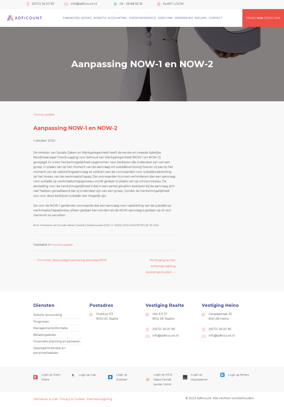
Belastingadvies (44, 335)
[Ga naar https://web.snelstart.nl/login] (123, 378)
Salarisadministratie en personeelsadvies (49, 351)
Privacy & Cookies (72, 400)
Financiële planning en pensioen (56, 342)
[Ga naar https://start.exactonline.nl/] (48, 378)
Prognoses (41, 322)
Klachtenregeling (99, 400)
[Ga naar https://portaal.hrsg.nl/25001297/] (160, 381)
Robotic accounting (47, 315)
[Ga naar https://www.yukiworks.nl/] (86, 376)
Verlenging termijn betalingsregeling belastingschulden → (160, 261)
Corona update (44, 114)
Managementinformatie (50, 329)
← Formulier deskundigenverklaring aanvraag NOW (72, 260)
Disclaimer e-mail (45, 400)
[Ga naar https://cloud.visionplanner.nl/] (198, 378)
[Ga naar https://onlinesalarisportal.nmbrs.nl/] (235, 376)
